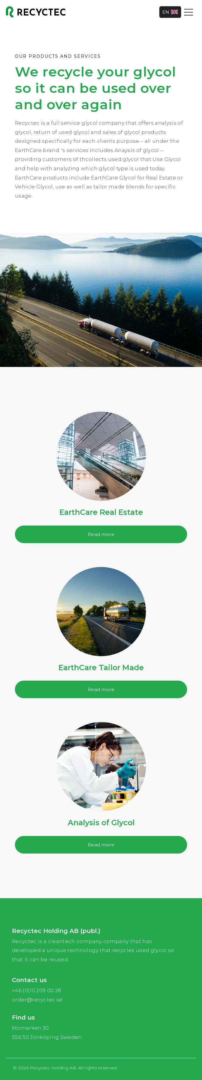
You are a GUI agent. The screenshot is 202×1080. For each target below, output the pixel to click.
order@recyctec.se (37, 1000)
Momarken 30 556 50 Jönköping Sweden (47, 1032)
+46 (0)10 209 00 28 (36, 990)
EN (170, 12)
